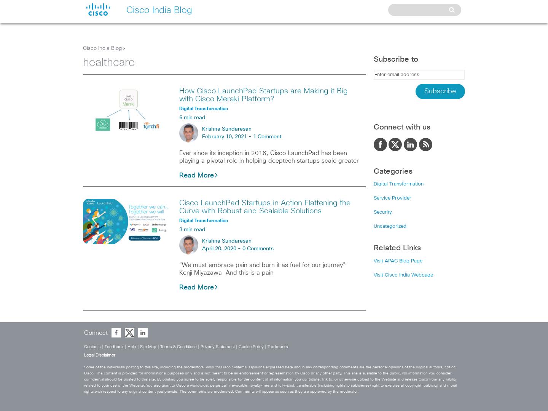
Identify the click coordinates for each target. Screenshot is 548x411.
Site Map (148, 347)
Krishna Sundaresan (227, 129)
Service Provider (392, 198)
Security (383, 212)
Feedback (114, 347)
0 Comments (258, 248)
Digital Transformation (399, 184)
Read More (198, 175)
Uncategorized (390, 226)
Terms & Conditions (178, 347)
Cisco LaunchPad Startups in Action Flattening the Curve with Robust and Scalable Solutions (264, 207)
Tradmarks (278, 347)
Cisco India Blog (102, 48)
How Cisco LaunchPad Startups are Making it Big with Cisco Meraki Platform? (263, 95)
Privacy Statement (218, 347)
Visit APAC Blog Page (398, 261)
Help (131, 347)
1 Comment (267, 136)
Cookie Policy (251, 347)
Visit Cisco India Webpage (403, 275)
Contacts (92, 347)
